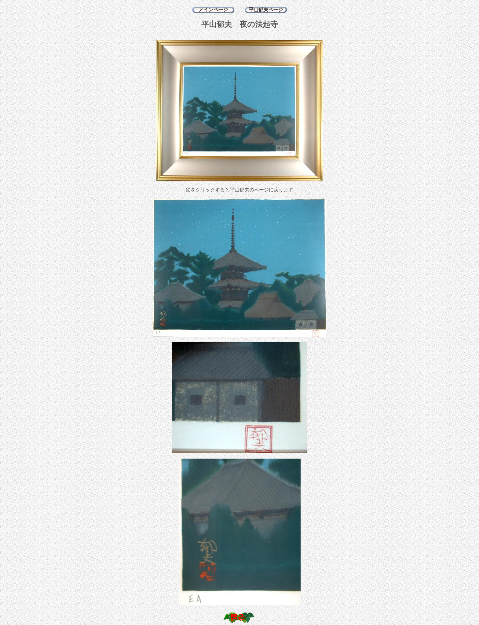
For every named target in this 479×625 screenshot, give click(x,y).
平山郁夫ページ (266, 9)
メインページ (213, 9)
